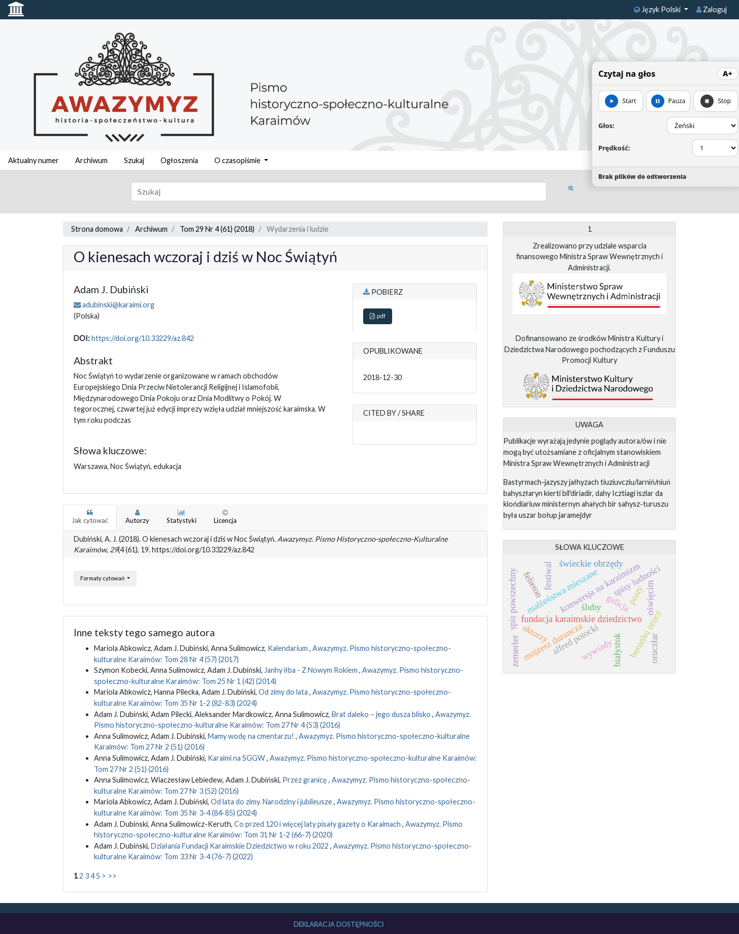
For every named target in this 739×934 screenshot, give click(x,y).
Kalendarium (288, 648)
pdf (377, 316)
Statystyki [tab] (182, 516)
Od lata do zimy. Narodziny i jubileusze (272, 801)
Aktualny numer (33, 160)
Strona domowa (97, 229)
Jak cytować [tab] (90, 516)
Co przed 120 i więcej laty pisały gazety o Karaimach (318, 824)
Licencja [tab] (225, 516)
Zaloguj (711, 9)
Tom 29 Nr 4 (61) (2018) (217, 229)
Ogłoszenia (179, 160)
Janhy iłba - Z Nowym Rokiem (311, 670)
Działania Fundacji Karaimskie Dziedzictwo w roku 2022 (240, 846)
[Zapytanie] (339, 191)
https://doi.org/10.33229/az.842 (142, 338)
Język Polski (658, 9)
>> (112, 875)
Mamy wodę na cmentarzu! (252, 736)
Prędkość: (614, 147)
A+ (727, 73)
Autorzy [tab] (137, 516)
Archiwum (91, 160)
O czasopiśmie (238, 160)
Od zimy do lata (284, 692)
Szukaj (134, 160)
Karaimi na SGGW (237, 758)
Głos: (606, 125)
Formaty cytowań (102, 578)
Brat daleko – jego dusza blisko (382, 714)
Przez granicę (305, 779)
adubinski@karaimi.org (118, 304)
